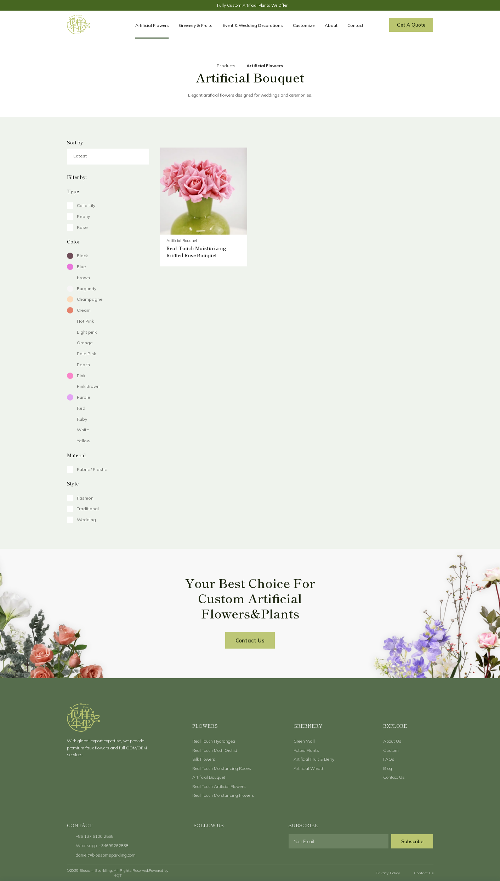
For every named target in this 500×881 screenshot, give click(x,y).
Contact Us (250, 649)
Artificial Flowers (152, 25)
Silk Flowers (203, 759)
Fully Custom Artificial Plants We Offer (252, 5)
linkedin (254, 842)
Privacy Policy (388, 872)
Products (226, 65)
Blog (387, 768)
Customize (303, 25)
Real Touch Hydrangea (213, 741)
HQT (117, 875)
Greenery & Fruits (195, 25)
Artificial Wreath (309, 768)
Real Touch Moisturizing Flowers (223, 795)
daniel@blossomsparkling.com (106, 855)
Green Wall (304, 741)
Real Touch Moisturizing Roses (221, 768)
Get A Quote (411, 25)
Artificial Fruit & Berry (314, 759)
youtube (225, 842)
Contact (355, 25)
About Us (392, 741)
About (331, 25)
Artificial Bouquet (208, 777)
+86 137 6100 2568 (95, 836)
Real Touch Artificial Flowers (219, 786)
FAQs (388, 759)
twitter (210, 842)
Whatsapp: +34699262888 (102, 845)
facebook (196, 842)
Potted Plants (306, 750)
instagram (240, 842)
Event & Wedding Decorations (253, 25)
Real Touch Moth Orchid (214, 750)
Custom (391, 750)
